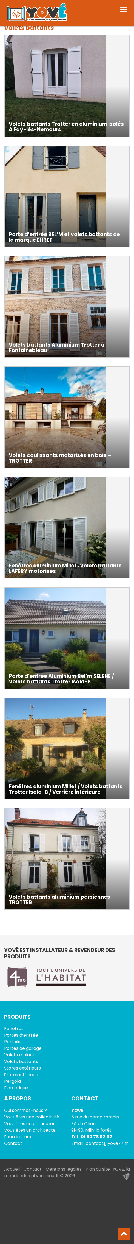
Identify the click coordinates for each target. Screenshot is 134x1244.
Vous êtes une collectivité (31, 1117)
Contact (13, 1143)
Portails (12, 1042)
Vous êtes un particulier (29, 1123)
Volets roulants (20, 1055)
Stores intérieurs (21, 1075)
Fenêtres (14, 1028)
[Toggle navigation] (123, 9)
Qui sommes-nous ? (25, 1110)
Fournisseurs (17, 1137)
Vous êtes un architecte (30, 1130)
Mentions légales (63, 1169)
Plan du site (97, 1169)
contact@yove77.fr (107, 1143)
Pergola (12, 1081)
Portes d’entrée (21, 1035)
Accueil (12, 1169)
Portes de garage (23, 1048)
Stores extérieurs (22, 1068)
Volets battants (21, 1061)
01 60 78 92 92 (96, 1137)
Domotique (16, 1088)
